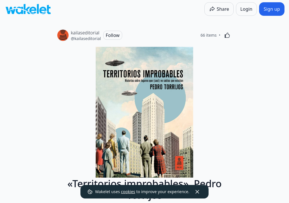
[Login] (246, 9)
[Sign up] (271, 9)
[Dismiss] (197, 191)
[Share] (219, 9)
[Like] (227, 35)
